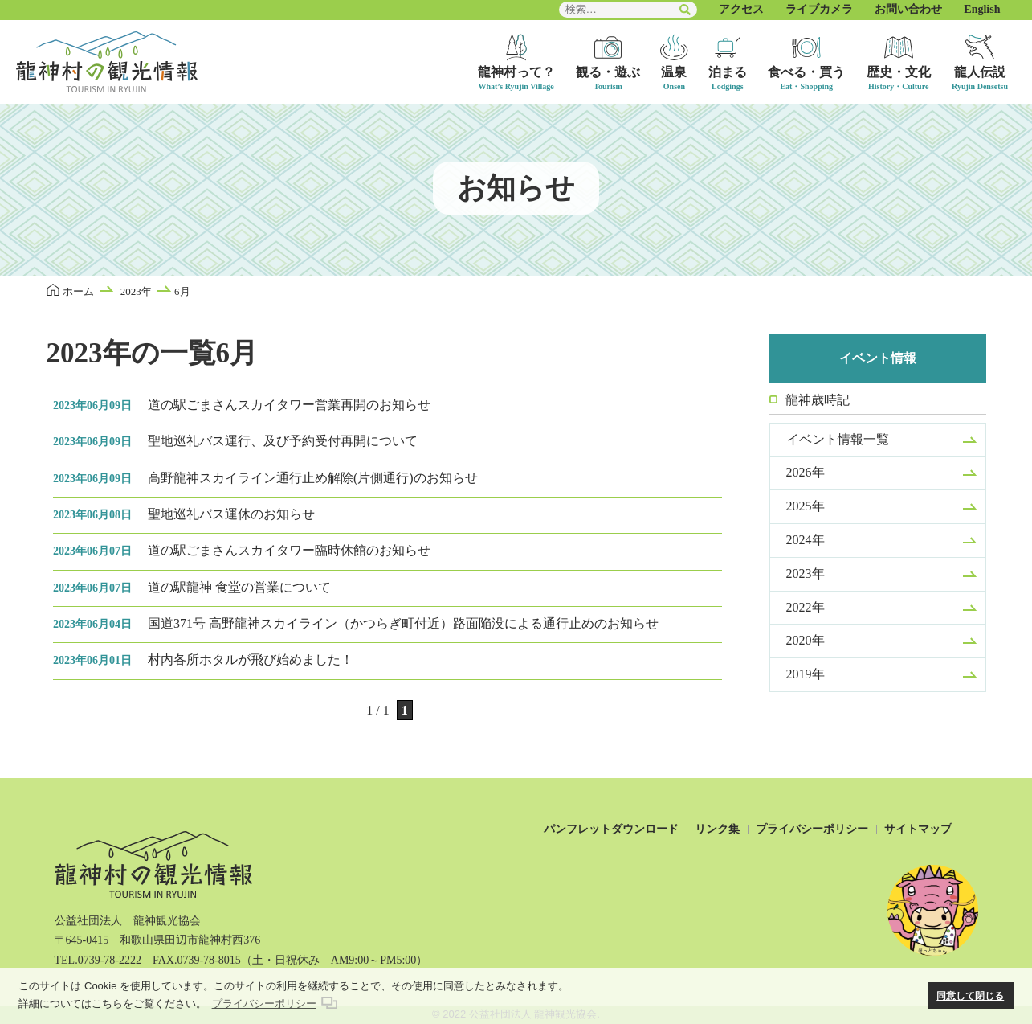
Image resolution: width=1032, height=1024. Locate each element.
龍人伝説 (979, 72)
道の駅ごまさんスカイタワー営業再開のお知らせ (241, 405)
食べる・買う (806, 72)
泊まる (727, 72)
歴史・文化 (899, 72)
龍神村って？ (516, 72)
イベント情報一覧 (837, 439)
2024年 (805, 540)
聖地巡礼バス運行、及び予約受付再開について (235, 441)
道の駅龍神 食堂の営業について (192, 587)
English (982, 9)
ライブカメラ (819, 9)
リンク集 (717, 829)
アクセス (741, 9)
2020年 (805, 640)
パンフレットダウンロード (611, 829)
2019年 (805, 674)
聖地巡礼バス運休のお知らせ (184, 514)
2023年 (805, 573)
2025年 (805, 506)
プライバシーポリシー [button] (264, 1003)
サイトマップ (918, 829)
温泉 (674, 72)
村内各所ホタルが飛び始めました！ (203, 659)
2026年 (805, 472)
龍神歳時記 (817, 400)
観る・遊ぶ (608, 72)
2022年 (805, 607)
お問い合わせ (908, 9)
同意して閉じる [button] (970, 995)
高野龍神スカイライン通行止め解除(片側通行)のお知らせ (265, 478)
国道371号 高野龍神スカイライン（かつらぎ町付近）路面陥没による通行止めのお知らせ (356, 623)
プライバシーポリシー (812, 829)
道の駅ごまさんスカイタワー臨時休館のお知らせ (241, 550)
